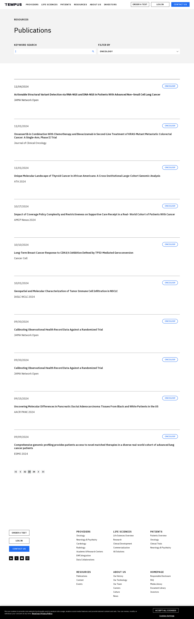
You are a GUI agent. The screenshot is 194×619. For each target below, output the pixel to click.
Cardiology (81, 543)
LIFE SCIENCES (49, 4)
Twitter (17, 558)
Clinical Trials (156, 543)
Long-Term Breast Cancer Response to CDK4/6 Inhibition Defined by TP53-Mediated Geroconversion (73, 259)
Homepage (157, 572)
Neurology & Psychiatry (86, 539)
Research (117, 539)
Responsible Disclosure (160, 576)
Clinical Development (122, 543)
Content (80, 580)
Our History (118, 576)
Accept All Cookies (165, 610)
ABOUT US (95, 4)
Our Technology (120, 580)
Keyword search (25, 44)
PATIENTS (65, 4)
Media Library (156, 584)
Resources (83, 572)
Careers (116, 588)
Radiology (80, 547)
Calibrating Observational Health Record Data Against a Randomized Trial (58, 336)
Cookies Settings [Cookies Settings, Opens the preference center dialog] (166, 616)
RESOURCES (80, 4)
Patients (156, 531)
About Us (119, 572)
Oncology (106, 51)
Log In (160, 4)
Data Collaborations (85, 559)
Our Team (117, 584)
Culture (116, 592)
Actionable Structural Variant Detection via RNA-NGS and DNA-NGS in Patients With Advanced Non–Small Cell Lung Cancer (87, 94)
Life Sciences (122, 531)
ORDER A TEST (140, 4)
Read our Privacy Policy (42, 613)
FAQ (152, 580)
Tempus (13, 4)
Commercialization (121, 547)
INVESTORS (110, 4)
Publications (81, 576)
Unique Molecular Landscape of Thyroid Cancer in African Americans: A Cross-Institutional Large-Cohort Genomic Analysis (87, 182)
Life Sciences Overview (123, 535)
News (115, 596)
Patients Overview (158, 535)
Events (79, 584)
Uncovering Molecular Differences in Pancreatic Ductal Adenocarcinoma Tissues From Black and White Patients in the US (86, 413)
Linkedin (11, 558)
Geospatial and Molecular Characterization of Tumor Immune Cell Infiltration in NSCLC (66, 298)
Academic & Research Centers (89, 551)
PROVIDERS (32, 4)
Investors (154, 592)
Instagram (28, 558)
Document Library (158, 588)
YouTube (22, 558)
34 (34, 471)
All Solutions (118, 551)
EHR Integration (83, 555)
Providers (83, 531)
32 (25, 471)
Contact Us (180, 4)
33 (29, 471)
